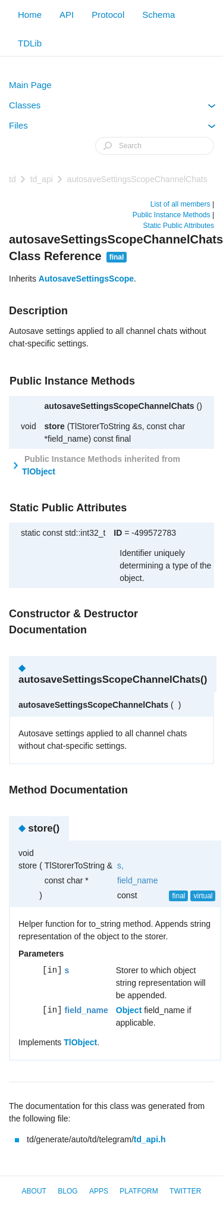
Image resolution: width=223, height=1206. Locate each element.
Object (129, 1010)
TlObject (38, 471)
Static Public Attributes (178, 225)
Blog (67, 1191)
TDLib (30, 43)
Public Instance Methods (172, 215)
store (55, 426)
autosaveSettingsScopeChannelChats (137, 179)
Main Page (30, 85)
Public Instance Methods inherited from (101, 465)
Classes (112, 107)
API (66, 15)
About (34, 1191)
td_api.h (150, 1139)
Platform (139, 1191)
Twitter (185, 1191)
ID (118, 533)
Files (112, 128)
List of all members (180, 204)
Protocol (108, 15)
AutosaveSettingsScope (86, 278)
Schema (158, 15)
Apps (98, 1191)
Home (30, 15)
